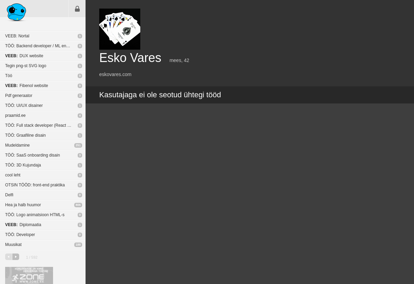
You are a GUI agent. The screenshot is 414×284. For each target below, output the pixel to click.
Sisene (77, 8)
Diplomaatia (23, 224)
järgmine (15, 257)
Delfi (9, 195)
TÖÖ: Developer (20, 234)
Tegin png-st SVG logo (25, 65)
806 (78, 205)
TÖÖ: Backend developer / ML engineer (41, 46)
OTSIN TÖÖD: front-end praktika (35, 185)
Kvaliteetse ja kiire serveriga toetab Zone (29, 275)
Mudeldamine (17, 145)
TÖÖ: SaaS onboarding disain (32, 155)
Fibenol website (26, 85)
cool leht (13, 175)
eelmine (8, 257)
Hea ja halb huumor (23, 204)
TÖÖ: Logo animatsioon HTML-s (34, 214)
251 (78, 145)
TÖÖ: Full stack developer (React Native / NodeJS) (45, 125)
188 (78, 244)
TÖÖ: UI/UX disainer (24, 105)
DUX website (24, 55)
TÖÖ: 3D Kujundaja (23, 165)
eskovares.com (115, 74)
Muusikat (13, 244)
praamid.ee (15, 115)
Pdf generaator (18, 95)
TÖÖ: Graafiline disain (25, 135)
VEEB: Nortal (17, 36)
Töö (8, 75)
